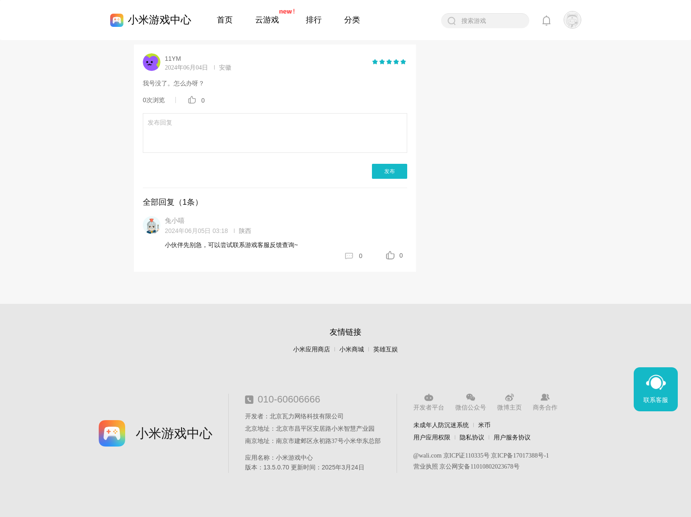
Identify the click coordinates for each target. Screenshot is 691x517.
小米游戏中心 (159, 20)
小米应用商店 (311, 349)
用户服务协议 (512, 437)
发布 (389, 171)
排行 (314, 19)
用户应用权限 (431, 437)
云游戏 (267, 19)
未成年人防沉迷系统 (441, 424)
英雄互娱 (385, 349)
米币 (484, 424)
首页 (225, 19)
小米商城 (351, 349)
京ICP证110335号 (466, 455)
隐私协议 (472, 437)
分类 (352, 19)
